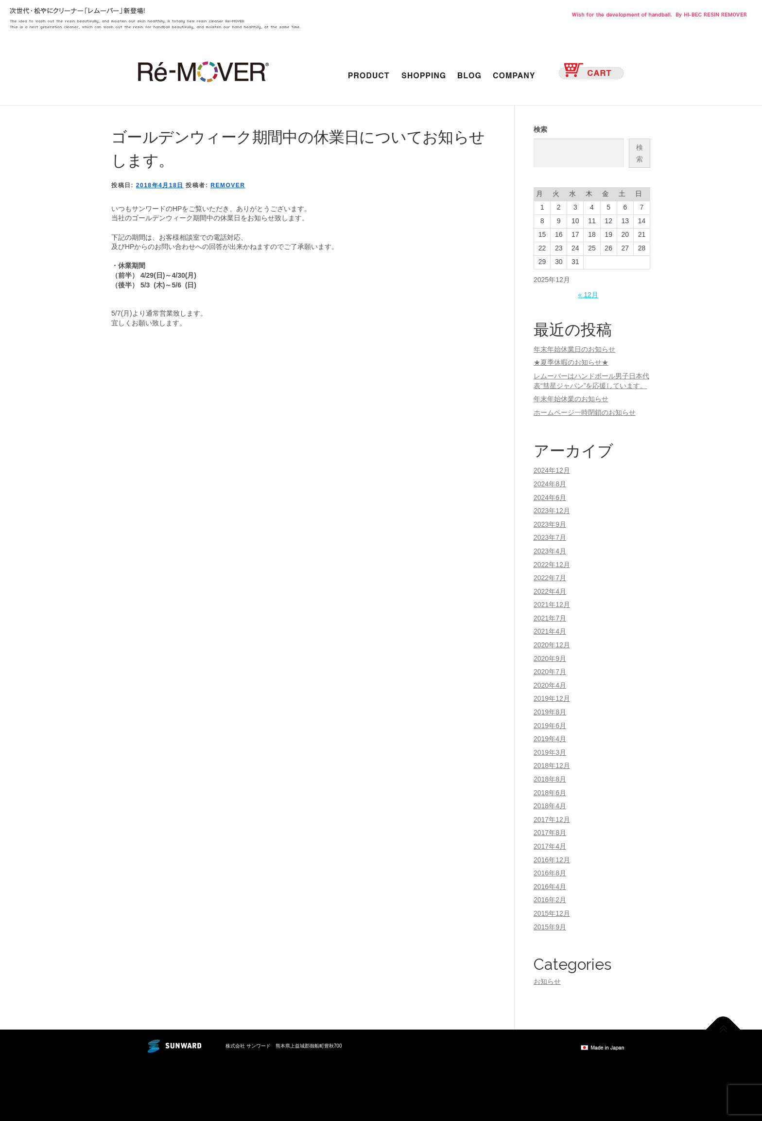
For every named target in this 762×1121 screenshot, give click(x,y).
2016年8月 (550, 873)
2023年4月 (550, 551)
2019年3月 (550, 752)
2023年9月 (550, 524)
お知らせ (547, 981)
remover (227, 185)
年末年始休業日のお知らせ (574, 349)
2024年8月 (550, 484)
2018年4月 (550, 806)
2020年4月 (550, 685)
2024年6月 (550, 497)
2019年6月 (550, 726)
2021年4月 (550, 631)
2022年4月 (550, 591)
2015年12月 (552, 913)
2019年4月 (550, 739)
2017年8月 (550, 832)
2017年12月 (552, 819)
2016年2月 (550, 900)
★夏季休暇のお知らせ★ (571, 362)
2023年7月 (550, 537)
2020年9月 (550, 658)
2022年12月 (552, 565)
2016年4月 (550, 886)
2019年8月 (550, 712)
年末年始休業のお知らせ (571, 399)
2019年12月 (552, 698)
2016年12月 (552, 860)
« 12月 (588, 295)
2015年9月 (550, 927)
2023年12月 (552, 511)
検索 (540, 129)
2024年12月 (552, 470)
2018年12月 (552, 765)
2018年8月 (550, 779)
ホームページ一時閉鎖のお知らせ (585, 412)
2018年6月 (550, 793)
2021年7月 (550, 618)
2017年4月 (550, 846)
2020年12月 (552, 645)
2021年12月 (552, 604)
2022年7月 (550, 578)
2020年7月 (550, 672)
